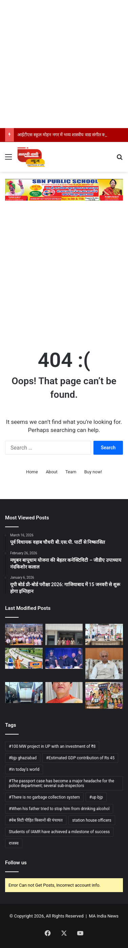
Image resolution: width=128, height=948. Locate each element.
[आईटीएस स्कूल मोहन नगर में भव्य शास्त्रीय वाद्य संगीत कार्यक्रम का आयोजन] (24, 634)
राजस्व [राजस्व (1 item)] (14, 843)
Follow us (16, 863)
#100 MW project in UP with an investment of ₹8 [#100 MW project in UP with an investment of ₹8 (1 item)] (52, 746)
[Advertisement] (64, 64)
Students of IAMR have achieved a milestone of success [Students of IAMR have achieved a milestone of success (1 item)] (59, 831)
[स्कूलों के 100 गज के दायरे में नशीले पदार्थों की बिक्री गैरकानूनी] (64, 692)
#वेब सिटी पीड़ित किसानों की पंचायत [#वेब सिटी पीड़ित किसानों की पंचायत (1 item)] (36, 820)
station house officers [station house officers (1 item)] (91, 820)
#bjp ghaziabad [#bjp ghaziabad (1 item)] (23, 758)
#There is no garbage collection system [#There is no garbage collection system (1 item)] (44, 797)
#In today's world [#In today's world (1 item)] (24, 769)
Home (32, 471)
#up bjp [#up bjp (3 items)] (96, 797)
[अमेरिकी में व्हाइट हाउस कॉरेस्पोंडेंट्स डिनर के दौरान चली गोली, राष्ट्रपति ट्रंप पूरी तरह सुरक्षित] (64, 658)
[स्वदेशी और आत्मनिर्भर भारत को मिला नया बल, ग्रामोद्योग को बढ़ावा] (104, 634)
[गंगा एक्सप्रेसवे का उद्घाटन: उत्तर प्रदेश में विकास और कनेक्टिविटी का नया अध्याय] (24, 658)
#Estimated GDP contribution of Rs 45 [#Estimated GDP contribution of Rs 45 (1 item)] (80, 758)
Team (71, 471)
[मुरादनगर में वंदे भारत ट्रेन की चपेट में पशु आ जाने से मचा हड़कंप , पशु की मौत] (24, 692)
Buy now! (93, 471)
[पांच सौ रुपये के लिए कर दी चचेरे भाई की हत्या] (64, 634)
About (52, 471)
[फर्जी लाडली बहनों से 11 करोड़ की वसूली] (104, 695)
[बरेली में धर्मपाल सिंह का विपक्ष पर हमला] (104, 663)
